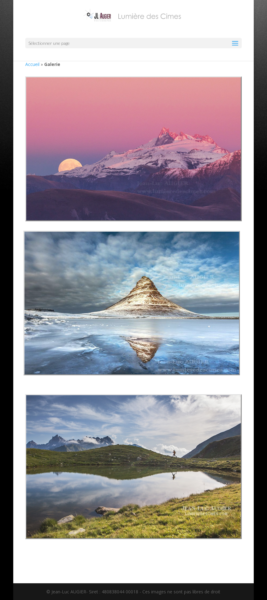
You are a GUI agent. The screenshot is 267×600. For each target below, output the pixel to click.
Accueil (32, 64)
